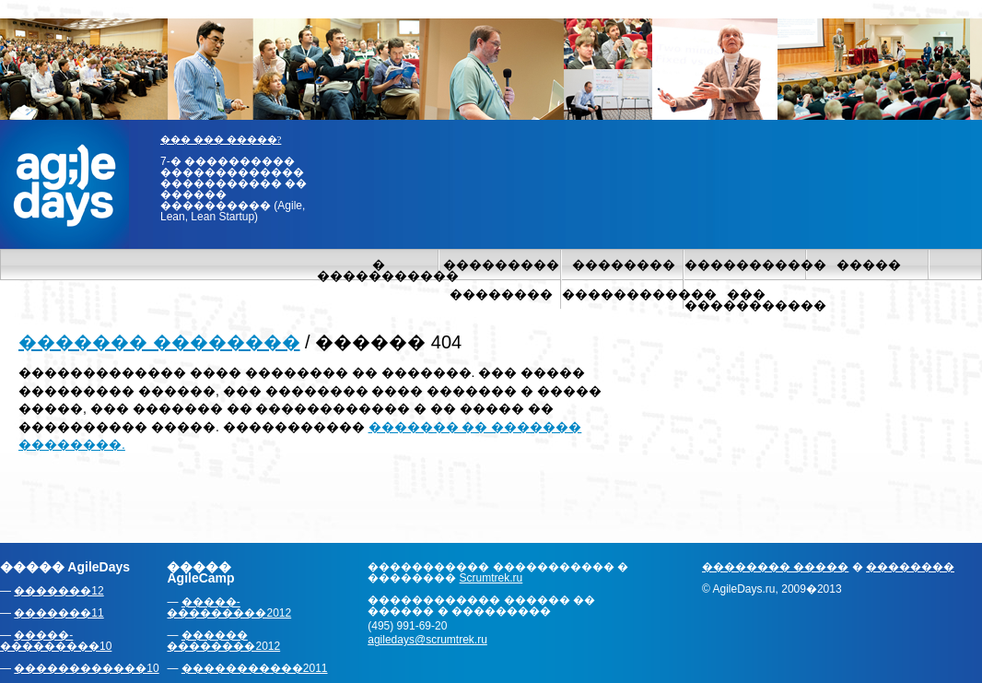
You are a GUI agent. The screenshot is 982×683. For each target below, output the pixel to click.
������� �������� (159, 342)
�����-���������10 (55, 641)
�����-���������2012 (229, 607)
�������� (623, 264)
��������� (501, 264)
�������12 (58, 590)
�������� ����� (775, 566)
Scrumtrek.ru (491, 577)
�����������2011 (254, 668)
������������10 (86, 668)
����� (868, 264)
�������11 (58, 612)
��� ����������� (745, 299)
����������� (745, 264)
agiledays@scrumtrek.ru (427, 639)
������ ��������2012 (223, 641)
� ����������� (378, 270)
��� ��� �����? (220, 139)
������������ (623, 294)
